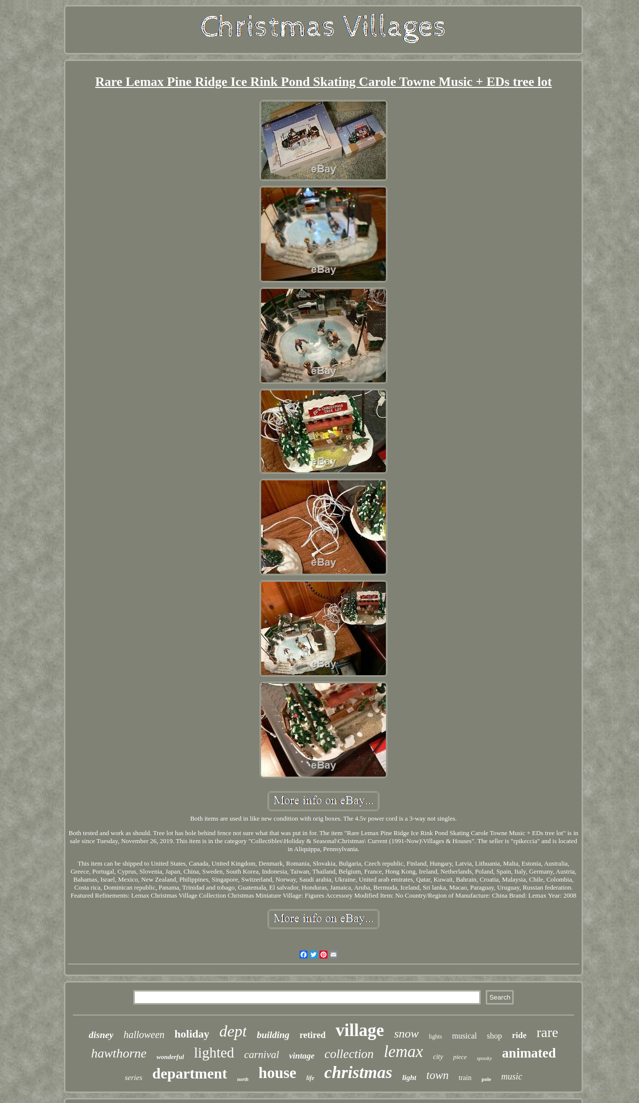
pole (486, 1079)
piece (460, 1057)
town (437, 1075)
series (133, 1078)
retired (312, 1035)
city (438, 1057)
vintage (302, 1056)
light (409, 1078)
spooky (484, 1058)
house (278, 1073)
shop (494, 1036)
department (189, 1073)
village (359, 1030)
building (273, 1035)
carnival (261, 1055)
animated (529, 1053)
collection (349, 1054)
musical (464, 1036)
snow (406, 1033)
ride (519, 1035)
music (511, 1077)
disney (101, 1035)
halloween (143, 1034)
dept (233, 1031)
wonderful (170, 1057)
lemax (403, 1052)
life (311, 1078)
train (465, 1078)
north (243, 1079)
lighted (214, 1053)
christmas (358, 1072)
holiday (192, 1034)
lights (435, 1036)
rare (548, 1032)
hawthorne (118, 1053)
